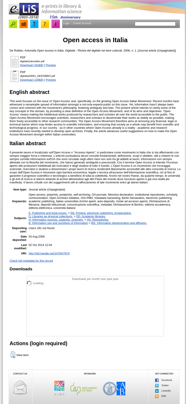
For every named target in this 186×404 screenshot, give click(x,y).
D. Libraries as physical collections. (51, 216)
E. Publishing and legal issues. (48, 213)
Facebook (163, 380)
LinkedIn (163, 391)
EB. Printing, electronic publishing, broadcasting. (101, 213)
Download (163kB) (31, 65)
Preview (51, 65)
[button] (12, 354)
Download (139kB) (31, 79)
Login (66, 23)
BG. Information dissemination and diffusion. (119, 223)
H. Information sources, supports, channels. (56, 219)
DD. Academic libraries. (91, 216)
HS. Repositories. (98, 219)
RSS (160, 396)
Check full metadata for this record (31, 260)
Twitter (162, 385)
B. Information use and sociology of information (58, 223)
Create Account (82, 23)
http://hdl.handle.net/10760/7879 (49, 253)
